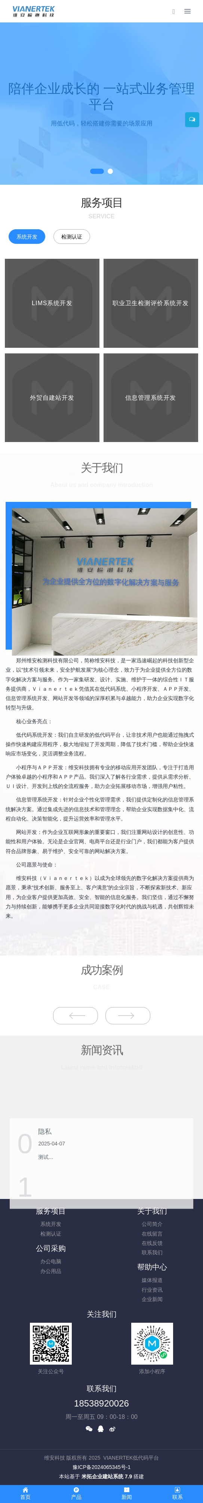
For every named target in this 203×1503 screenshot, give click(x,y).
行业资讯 (152, 1290)
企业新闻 (152, 1299)
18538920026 (101, 1403)
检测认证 (71, 237)
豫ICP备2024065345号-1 (102, 1467)
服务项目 (51, 1211)
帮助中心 (152, 1267)
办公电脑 (50, 1261)
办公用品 (50, 1271)
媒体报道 (152, 1280)
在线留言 (152, 1234)
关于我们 (152, 1211)
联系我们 (152, 1252)
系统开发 (26, 237)
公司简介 (152, 1224)
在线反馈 (152, 1243)
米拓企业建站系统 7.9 (106, 1476)
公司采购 (51, 1248)
